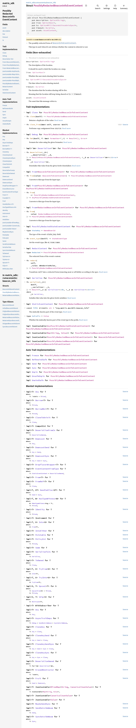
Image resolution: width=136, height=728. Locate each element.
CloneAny (40, 627)
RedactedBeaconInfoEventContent (55, 207)
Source (125, 125)
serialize (34, 282)
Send (34, 364)
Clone (35, 112)
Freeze (35, 355)
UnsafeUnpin (38, 376)
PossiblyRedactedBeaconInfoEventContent (66, 112)
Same (37, 547)
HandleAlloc (46, 490)
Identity (40, 509)
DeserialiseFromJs (45, 430)
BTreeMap (55, 687)
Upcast (42, 586)
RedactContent (39, 248)
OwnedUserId (49, 230)
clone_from (35, 124)
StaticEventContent (42, 304)
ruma (37, 3)
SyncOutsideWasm (60, 623)
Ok (63, 290)
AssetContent (49, 30)
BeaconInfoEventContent (50, 172)
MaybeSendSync (43, 704)
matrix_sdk (30, 3)
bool (52, 23)
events (42, 3)
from (32, 176)
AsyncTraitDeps (43, 618)
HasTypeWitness (47, 498)
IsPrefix (36, 316)
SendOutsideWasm (45, 623)
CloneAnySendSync (44, 644)
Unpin (35, 372)
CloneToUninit (43, 417)
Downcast (40, 439)
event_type (35, 238)
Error (83, 138)
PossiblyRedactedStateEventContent (51, 226)
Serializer (53, 290)
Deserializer (96, 157)
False (46, 316)
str (50, 308)
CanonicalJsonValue (80, 687)
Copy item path (86, 5)
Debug (35, 134)
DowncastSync (42, 456)
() (77, 138)
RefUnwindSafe (39, 359)
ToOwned (39, 560)
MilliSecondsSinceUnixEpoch (61, 25)
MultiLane (36, 602)
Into (41, 522)
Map (49, 333)
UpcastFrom (36, 591)
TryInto (43, 577)
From (34, 172)
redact (33, 260)
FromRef (39, 481)
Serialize (37, 278)
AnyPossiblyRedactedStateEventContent (47, 188)
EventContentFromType (47, 469)
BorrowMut (40, 409)
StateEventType (59, 238)
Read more (58, 120)
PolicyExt (40, 539)
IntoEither (41, 531)
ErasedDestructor (44, 670)
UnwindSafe (38, 380)
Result (72, 138)
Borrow (38, 400)
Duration (50, 28)
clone (32, 116)
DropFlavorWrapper (45, 464)
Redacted (36, 252)
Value (64, 333)
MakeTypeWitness (38, 503)
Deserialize (44, 148)
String (60, 20)
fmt (31, 138)
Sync (34, 368)
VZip (41, 597)
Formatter (55, 138)
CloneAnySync (42, 652)
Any (37, 392)
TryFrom (43, 569)
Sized (43, 396)
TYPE (35, 308)
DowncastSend (42, 447)
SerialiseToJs (43, 552)
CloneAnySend (42, 635)
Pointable (40, 535)
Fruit (38, 678)
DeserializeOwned (39, 435)
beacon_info (51, 3)
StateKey (36, 230)
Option (53, 20)
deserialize (35, 152)
